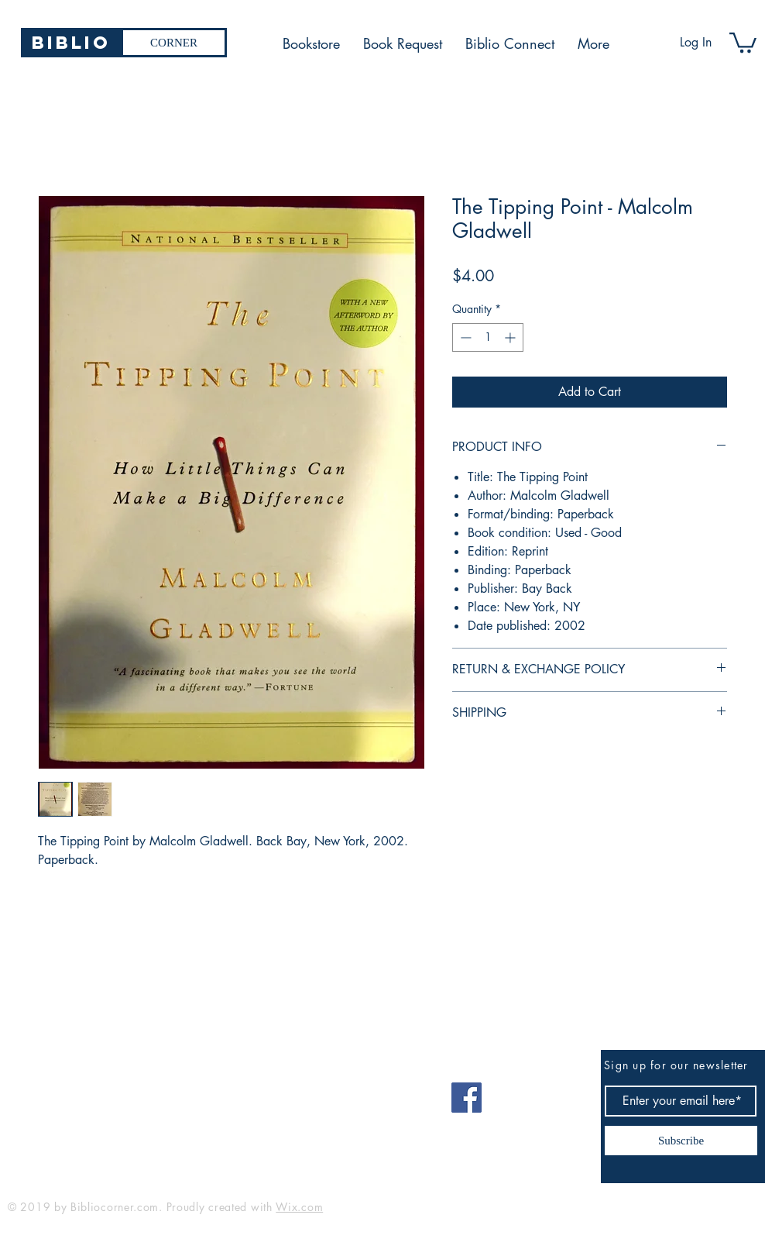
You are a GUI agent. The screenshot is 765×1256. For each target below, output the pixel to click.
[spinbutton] (488, 337)
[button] (742, 41)
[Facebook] (466, 1097)
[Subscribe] (681, 1141)
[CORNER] (174, 42)
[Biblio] (71, 42)
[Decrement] (464, 337)
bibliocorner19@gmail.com (84, 1092)
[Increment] (511, 337)
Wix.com (299, 1206)
